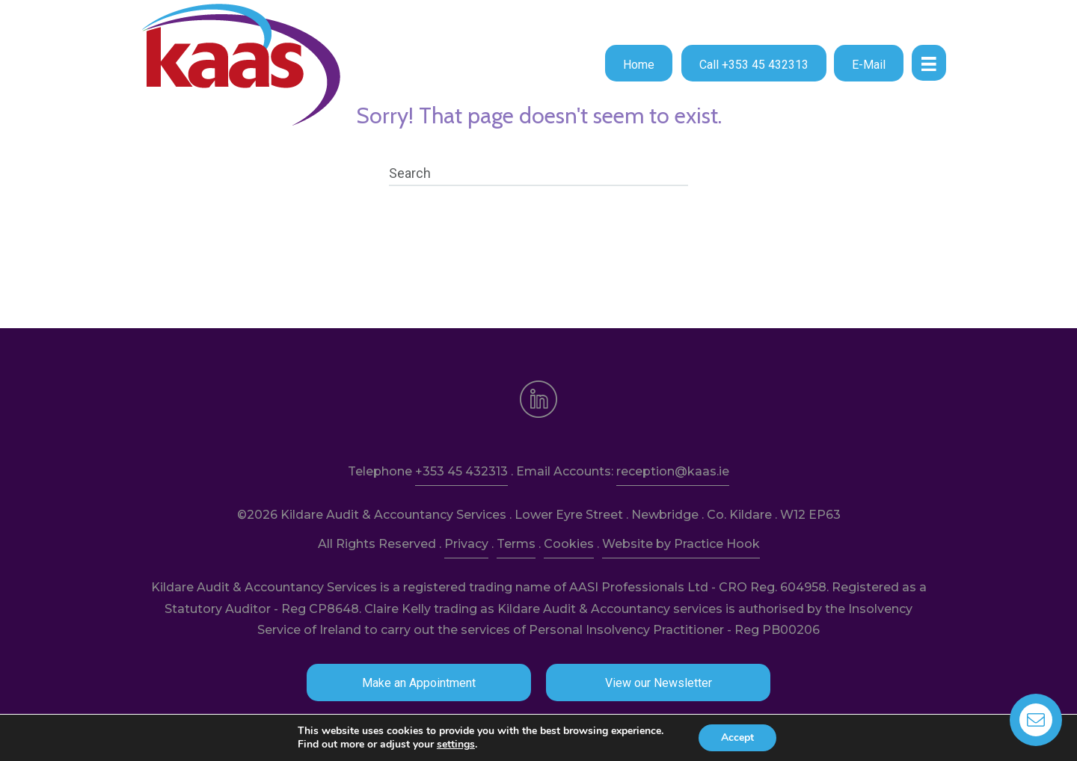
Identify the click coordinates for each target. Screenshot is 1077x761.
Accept (737, 737)
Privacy (466, 544)
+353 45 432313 (461, 471)
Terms (516, 544)
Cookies (569, 544)
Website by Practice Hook (681, 544)
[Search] (538, 173)
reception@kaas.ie (672, 471)
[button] (638, 63)
